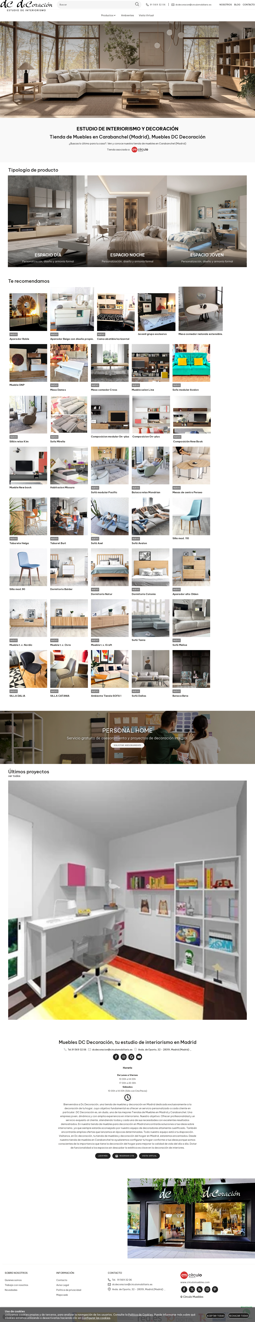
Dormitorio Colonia (144, 595)
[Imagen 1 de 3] (48, 221)
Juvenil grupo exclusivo (152, 334)
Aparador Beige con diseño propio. (72, 339)
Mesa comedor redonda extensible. (201, 334)
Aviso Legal (62, 1286)
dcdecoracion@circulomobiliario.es (112, 1050)
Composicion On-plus (146, 436)
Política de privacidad (68, 1291)
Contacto (61, 1281)
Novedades (11, 1291)
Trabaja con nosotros (16, 1286)
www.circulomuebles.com (195, 1283)
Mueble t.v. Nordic (20, 646)
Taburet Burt (58, 544)
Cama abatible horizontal (113, 339)
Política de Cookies (140, 1314)
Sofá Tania (138, 641)
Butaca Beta (180, 697)
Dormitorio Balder (61, 590)
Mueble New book (20, 487)
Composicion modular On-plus (110, 436)
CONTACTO (244, 7)
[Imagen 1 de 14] (127, 901)
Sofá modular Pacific (104, 493)
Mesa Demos (58, 390)
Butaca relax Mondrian (146, 493)
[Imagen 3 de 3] (207, 221)
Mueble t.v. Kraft (101, 646)
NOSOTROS (221, 7)
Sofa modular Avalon (186, 390)
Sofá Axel (97, 544)
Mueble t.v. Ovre (60, 646)
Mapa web (62, 1296)
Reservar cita (124, 1157)
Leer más (103, 1157)
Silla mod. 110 (181, 539)
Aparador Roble (19, 339)
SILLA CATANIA (60, 697)
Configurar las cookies (96, 1318)
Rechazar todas (238, 1316)
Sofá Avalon (139, 544)
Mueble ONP (17, 385)
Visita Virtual (149, 1157)
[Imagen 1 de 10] (127, 69)
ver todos (14, 777)
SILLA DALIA (17, 697)
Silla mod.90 (17, 590)
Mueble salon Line (143, 390)
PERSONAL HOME (127, 731)
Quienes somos (13, 1281)
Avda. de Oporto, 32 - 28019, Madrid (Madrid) (163, 1050)
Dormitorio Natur (101, 595)
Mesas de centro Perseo (187, 493)
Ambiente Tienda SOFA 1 (106, 697)
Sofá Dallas (139, 697)
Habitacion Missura (62, 487)
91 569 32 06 (79, 1050)
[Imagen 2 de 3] (127, 221)
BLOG (232, 7)
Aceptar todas (216, 1316)
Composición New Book (188, 442)
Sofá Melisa (180, 646)
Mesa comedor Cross (104, 390)
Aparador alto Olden (185, 595)
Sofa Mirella (57, 442)
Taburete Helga (19, 544)
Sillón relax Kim (19, 442)
